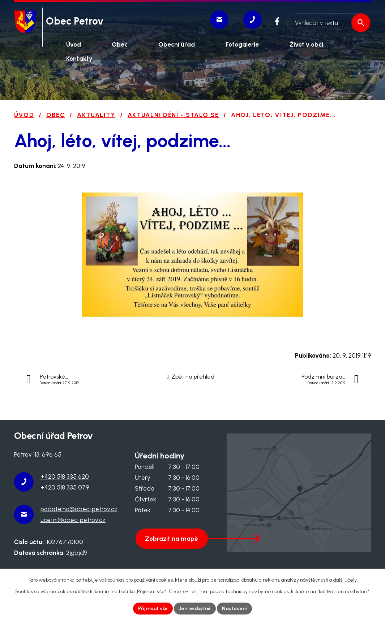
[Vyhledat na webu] (328, 21)
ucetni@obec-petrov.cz (73, 519)
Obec (55, 114)
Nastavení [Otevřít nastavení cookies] (234, 608)
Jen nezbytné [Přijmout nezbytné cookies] (195, 608)
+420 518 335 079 (64, 487)
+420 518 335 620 (64, 476)
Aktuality (96, 114)
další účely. (345, 580)
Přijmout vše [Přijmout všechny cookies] (153, 608)
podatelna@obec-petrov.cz (78, 509)
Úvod (24, 114)
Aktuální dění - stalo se (173, 114)
